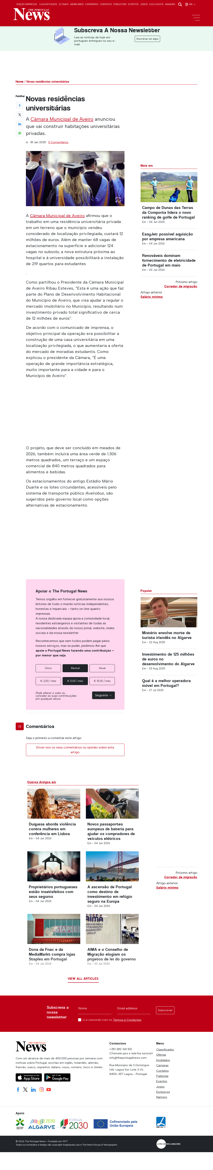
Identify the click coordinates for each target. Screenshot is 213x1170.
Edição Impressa (26, 4)
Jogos (144, 4)
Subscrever (165, 1010)
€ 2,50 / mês (48, 680)
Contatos (106, 4)
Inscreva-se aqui (147, 39)
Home (19, 81)
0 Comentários (58, 142)
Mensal (75, 668)
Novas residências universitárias (48, 81)
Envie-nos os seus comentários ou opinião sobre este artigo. (75, 749)
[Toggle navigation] (196, 17)
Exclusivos (156, 4)
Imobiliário (77, 4)
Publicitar (120, 4)
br (190, 4)
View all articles (83, 978)
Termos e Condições (127, 1020)
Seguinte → (103, 695)
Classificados (48, 4)
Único (48, 668)
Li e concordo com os (112, 1020)
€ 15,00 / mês (102, 680)
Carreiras (91, 4)
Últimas (64, 4)
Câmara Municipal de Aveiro (62, 119)
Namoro (170, 4)
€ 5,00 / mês (75, 680)
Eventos (133, 4)
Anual (102, 668)
